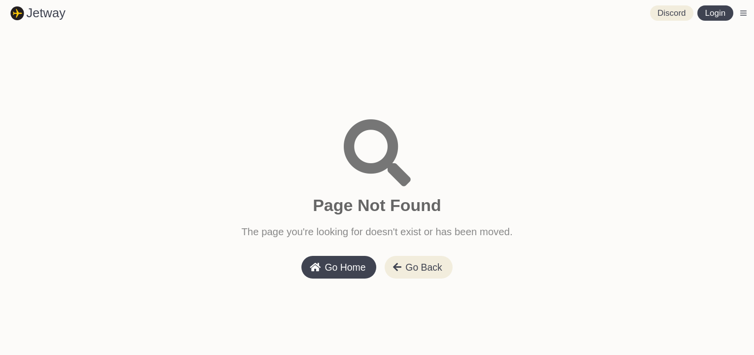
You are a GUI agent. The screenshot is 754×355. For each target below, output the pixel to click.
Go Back (417, 267)
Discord (671, 13)
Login (715, 13)
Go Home (337, 267)
